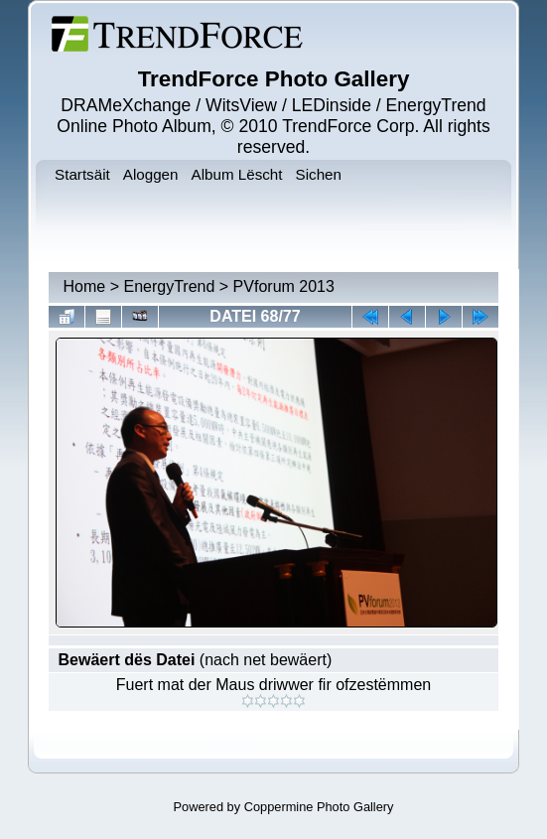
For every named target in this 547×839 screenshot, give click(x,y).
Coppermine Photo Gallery (319, 806)
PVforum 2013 (284, 286)
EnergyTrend (168, 286)
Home (85, 286)
